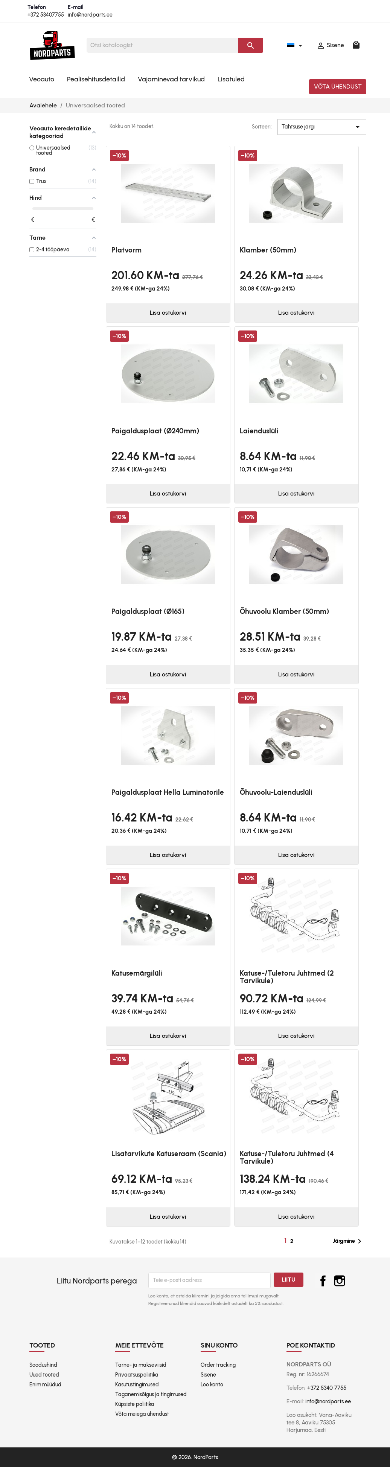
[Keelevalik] (296, 45)
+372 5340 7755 (326, 1387)
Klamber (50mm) (268, 250)
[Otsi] (163, 45)
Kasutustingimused (137, 1384)
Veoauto (41, 79)
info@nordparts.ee (90, 15)
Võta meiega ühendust (142, 1414)
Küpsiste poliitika (134, 1404)
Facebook (323, 1280)
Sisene (208, 1375)
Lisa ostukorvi (168, 312)
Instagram (339, 1280)
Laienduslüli (259, 431)
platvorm (126, 250)
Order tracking (218, 1365)
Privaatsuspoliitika (136, 1375)
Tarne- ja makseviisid (140, 1365)
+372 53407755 (45, 15)
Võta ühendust (338, 86)
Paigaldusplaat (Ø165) (147, 611)
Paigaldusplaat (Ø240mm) (155, 431)
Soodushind (43, 1365)
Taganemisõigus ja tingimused (151, 1394)
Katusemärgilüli (136, 973)
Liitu (289, 1279)
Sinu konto (219, 1345)
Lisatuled (231, 79)
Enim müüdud (45, 1384)
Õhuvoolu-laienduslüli (276, 792)
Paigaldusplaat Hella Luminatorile (167, 792)
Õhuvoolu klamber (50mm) (284, 611)
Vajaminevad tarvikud (171, 79)
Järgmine (348, 1241)
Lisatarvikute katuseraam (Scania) (168, 1153)
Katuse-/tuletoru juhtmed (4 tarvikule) (287, 1157)
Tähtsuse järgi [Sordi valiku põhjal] (322, 127)
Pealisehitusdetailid (96, 79)
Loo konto (212, 1384)
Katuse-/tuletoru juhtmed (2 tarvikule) (287, 977)
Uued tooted (44, 1375)
